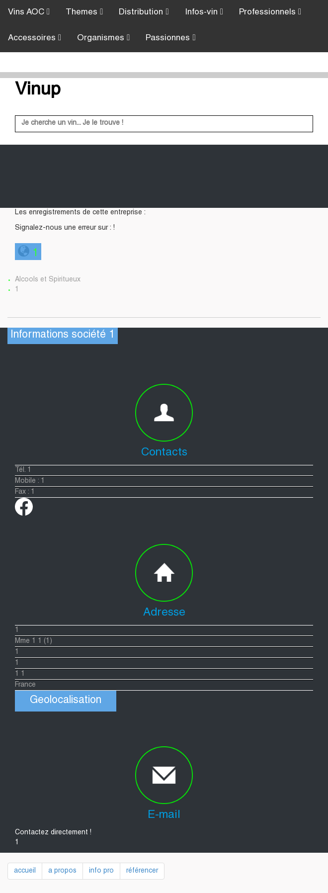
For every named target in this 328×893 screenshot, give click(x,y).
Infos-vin (204, 12)
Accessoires (34, 38)
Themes (84, 12)
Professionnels (270, 12)
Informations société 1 (62, 335)
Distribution (143, 12)
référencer (142, 871)
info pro (101, 871)
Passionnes (170, 38)
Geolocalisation (65, 701)
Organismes (103, 38)
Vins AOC (29, 12)
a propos (62, 871)
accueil (25, 871)
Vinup (38, 90)
